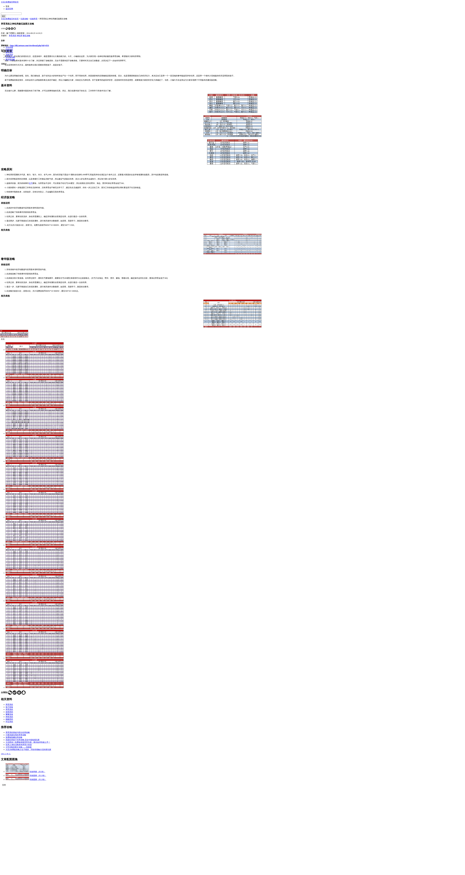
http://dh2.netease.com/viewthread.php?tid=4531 (29, 45)
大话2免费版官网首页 (10, 2)
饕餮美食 (9, 714)
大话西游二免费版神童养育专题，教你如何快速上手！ (28, 742)
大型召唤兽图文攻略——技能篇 (19, 747)
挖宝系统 (9, 722)
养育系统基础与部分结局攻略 (18, 732)
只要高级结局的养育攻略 (16, 735)
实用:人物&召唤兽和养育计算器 (19, 745)
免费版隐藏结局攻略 (14, 737)
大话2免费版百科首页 (10, 19)
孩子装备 (9, 707)
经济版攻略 (10, 57)
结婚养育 (33, 19)
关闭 (4, 785)
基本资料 (9, 52)
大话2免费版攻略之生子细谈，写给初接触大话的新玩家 (28, 750)
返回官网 (9, 9)
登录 (7, 6)
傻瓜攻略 (26, 36)
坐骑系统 (9, 712)
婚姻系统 (9, 719)
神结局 (19, 36)
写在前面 (9, 47)
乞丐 (31, 183)
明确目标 (9, 50)
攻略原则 (9, 55)
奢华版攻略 (10, 60)
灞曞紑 (4, 64)
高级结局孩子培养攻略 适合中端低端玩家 (23, 740)
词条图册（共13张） (38, 776)
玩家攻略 (24, 19)
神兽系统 (9, 717)
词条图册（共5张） (37, 772)
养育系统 (12, 36)
